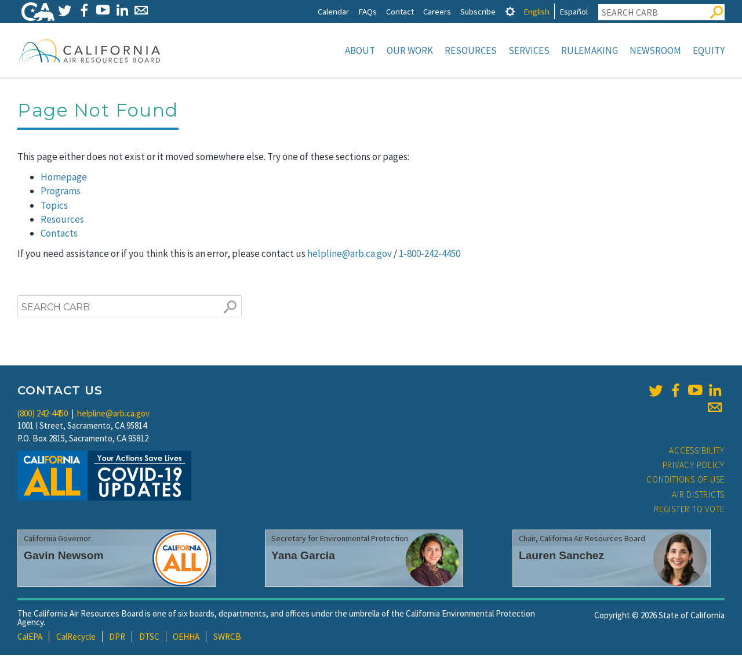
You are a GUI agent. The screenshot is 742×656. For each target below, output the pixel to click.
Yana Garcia (303, 556)
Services (529, 50)
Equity (709, 50)
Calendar (333, 11)
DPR (117, 637)
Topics (54, 206)
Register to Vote (689, 510)
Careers (437, 11)
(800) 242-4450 (42, 414)
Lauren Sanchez (561, 556)
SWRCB (227, 637)
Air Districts (698, 495)
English (536, 11)
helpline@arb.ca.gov (349, 254)
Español (573, 11)
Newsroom (655, 50)
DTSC (149, 637)
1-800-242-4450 (429, 254)
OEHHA (186, 637)
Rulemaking (589, 50)
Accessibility (697, 451)
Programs (61, 192)
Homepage (64, 178)
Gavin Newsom (64, 556)
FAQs (367, 11)
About (360, 50)
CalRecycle (76, 637)
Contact (400, 11)
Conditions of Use (685, 480)
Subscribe (478, 11)
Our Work (410, 50)
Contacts (59, 234)
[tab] (510, 11)
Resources (471, 50)
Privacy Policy (694, 466)
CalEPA (29, 637)
